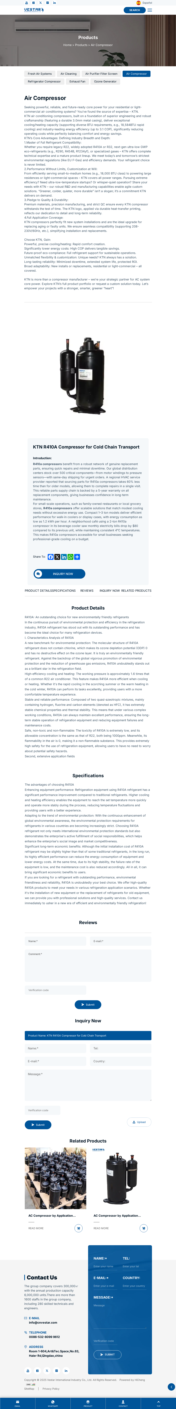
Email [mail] (17, 1403)
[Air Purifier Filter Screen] (101, 74)
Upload (139, 1122)
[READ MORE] (35, 1228)
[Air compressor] (136, 74)
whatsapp (52, 1403)
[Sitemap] (33, 1389)
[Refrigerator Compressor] (44, 81)
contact (123, 1403)
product (88, 1403)
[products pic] (55, 1178)
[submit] (107, 1354)
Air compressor (102, 45)
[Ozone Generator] (105, 81)
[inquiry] (59, 574)
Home (67, 45)
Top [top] (158, 1403)
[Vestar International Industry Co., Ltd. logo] (33, 10)
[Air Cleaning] (68, 74)
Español (144, 3)
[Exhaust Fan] (77, 81)
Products (81, 45)
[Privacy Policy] (51, 1389)
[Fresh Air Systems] (39, 74)
